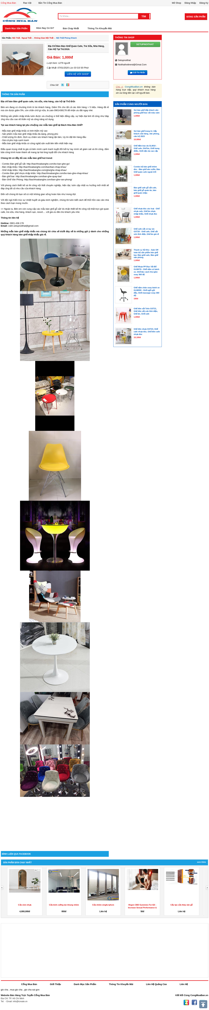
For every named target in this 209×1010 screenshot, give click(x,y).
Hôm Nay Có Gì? (45, 28)
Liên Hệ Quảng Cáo (156, 984)
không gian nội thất (44, 38)
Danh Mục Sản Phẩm (16, 28)
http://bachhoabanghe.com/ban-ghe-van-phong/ (48, 179)
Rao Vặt (27, 3)
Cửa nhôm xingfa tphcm (103, 905)
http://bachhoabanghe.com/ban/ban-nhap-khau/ (42, 167)
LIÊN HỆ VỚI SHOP (78, 74)
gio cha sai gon (31, 989)
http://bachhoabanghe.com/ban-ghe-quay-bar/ (39, 176)
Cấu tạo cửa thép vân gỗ (181, 905)
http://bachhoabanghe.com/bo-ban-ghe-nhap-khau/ (62, 173)
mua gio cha (16, 989)
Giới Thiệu (55, 984)
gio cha (4, 989)
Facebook (194, 1002)
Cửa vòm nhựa (24, 905)
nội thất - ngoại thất (22, 38)
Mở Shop (176, 3)
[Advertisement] (55, 821)
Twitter (62, 84)
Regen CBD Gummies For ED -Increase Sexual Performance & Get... (142, 907)
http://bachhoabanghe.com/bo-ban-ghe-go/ (48, 163)
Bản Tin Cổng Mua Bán (50, 3)
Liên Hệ (184, 984)
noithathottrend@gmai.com (132, 64)
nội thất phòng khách (66, 38)
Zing (67, 84)
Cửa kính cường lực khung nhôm (64, 905)
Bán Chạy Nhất (71, 28)
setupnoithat (124, 60)
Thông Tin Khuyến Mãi (100, 28)
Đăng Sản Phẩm (196, 16)
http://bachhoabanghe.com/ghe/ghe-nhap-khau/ (43, 170)
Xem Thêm (201, 862)
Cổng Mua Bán (8, 3)
